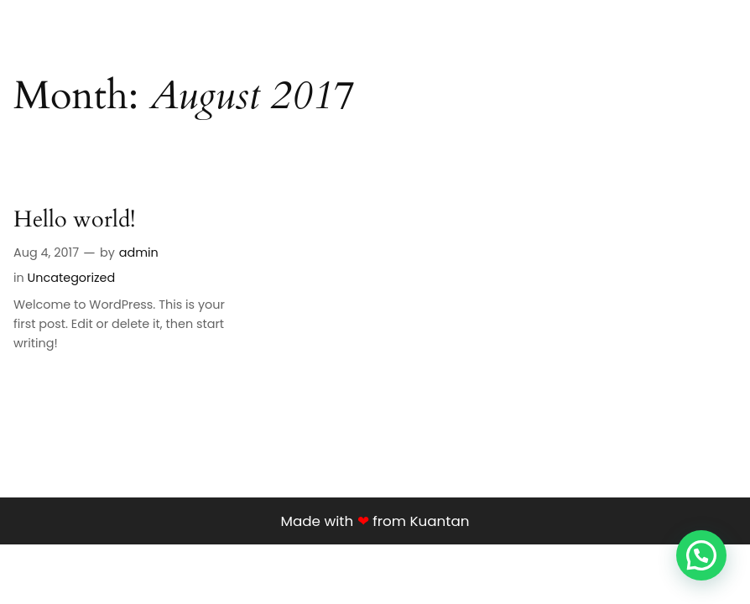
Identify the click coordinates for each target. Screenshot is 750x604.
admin (134, 252)
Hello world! (74, 220)
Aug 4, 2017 (46, 252)
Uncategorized (65, 277)
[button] (701, 555)
